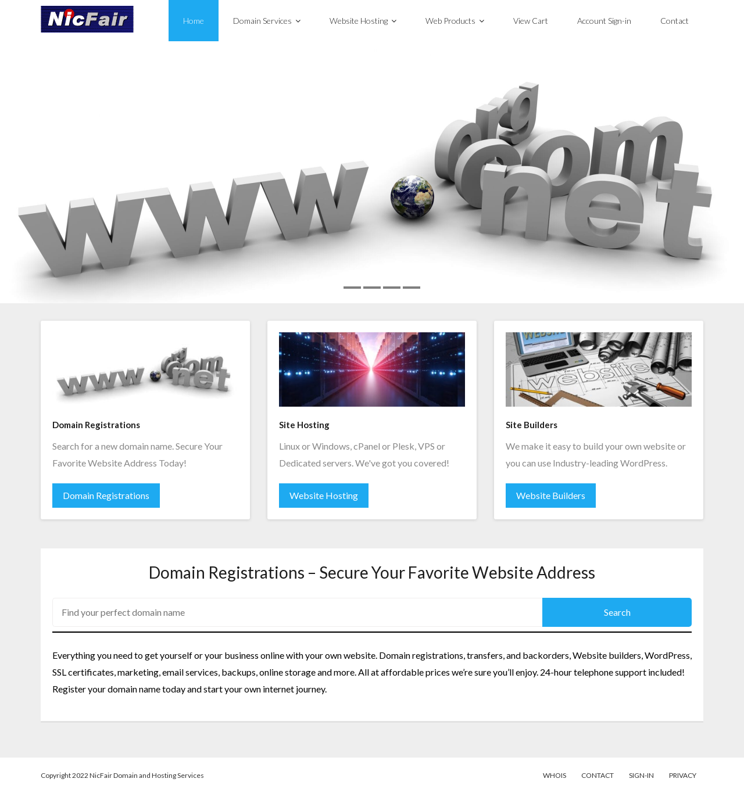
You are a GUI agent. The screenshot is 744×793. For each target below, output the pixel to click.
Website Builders (550, 495)
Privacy (682, 775)
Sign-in (641, 775)
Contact (597, 775)
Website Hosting (323, 495)
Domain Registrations (106, 495)
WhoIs (554, 775)
